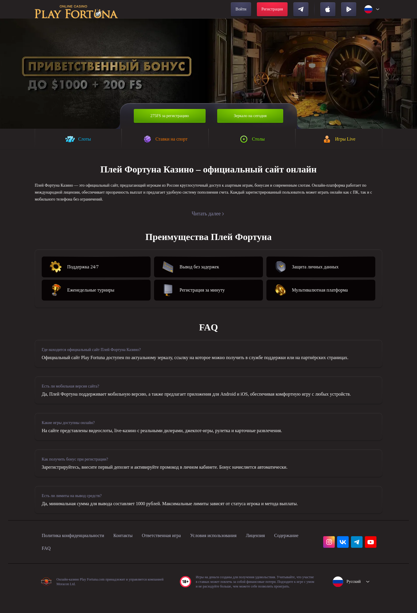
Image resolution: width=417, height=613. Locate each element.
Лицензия (287, 550)
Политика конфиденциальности (79, 550)
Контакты (136, 550)
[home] (76, 9)
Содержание (56, 563)
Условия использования (239, 550)
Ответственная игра (180, 550)
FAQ (84, 563)
